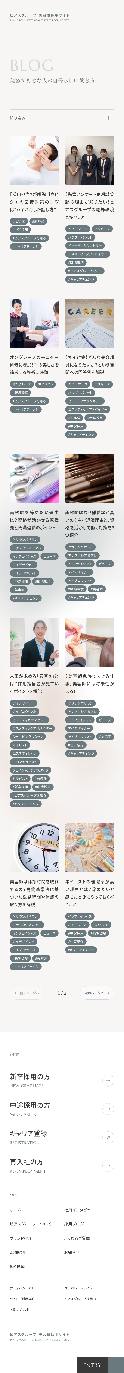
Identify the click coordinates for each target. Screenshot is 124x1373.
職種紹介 (18, 1252)
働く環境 (17, 1266)
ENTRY (92, 1365)
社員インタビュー (79, 1209)
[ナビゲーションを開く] (116, 1365)
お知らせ (72, 1252)
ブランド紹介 (21, 1238)
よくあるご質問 (77, 1238)
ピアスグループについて (31, 1223)
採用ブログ (74, 1223)
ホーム (16, 1209)
